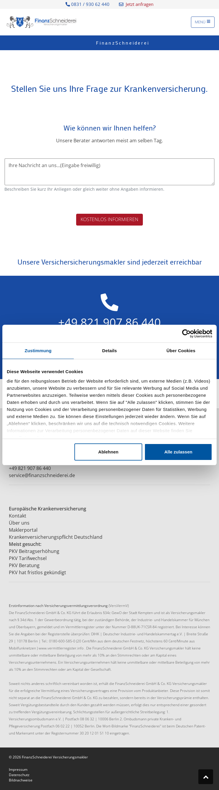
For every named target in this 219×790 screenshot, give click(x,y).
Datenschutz (19, 774)
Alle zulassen (178, 451)
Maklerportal (23, 530)
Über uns (19, 523)
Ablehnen (108, 451)
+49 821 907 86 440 (30, 468)
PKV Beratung (24, 565)
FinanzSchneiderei (122, 43)
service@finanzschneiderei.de (42, 475)
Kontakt (17, 515)
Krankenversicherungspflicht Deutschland (55, 537)
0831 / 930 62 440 (88, 4)
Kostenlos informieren (109, 219)
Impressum (18, 769)
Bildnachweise (20, 780)
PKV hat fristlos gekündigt (37, 572)
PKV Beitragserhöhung (34, 551)
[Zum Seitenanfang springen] (205, 776)
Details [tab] (109, 350)
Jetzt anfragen (136, 4)
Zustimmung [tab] (38, 350)
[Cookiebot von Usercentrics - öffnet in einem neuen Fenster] (186, 333)
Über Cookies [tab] (180, 350)
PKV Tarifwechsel (28, 558)
